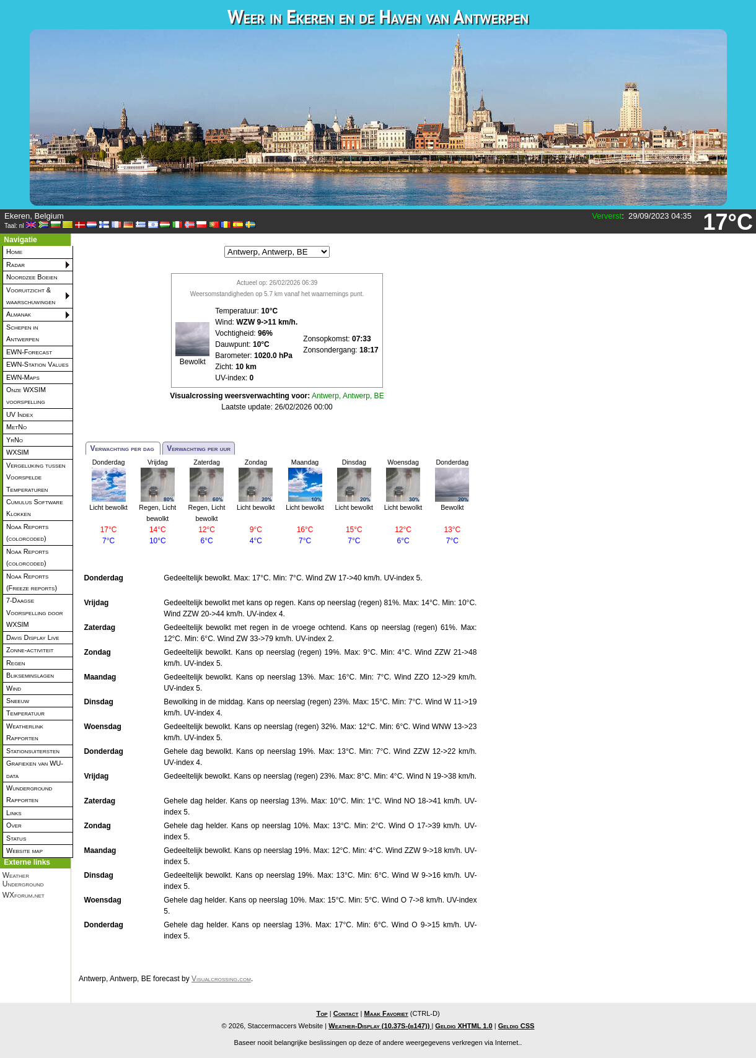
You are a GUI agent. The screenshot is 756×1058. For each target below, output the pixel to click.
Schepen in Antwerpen (22, 333)
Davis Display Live (32, 637)
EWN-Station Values (37, 364)
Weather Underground (23, 879)
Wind (13, 688)
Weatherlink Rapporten (24, 731)
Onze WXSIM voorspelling (26, 395)
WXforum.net (23, 895)
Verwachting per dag (123, 448)
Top (321, 1013)
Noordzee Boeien (31, 277)
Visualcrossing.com (221, 978)
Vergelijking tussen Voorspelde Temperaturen (36, 477)
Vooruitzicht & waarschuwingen (30, 295)
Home (14, 251)
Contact (346, 1013)
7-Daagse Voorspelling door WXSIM (34, 612)
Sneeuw (17, 700)
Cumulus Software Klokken (34, 507)
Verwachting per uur (199, 448)
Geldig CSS (516, 1026)
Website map (24, 850)
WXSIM (17, 452)
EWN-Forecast (29, 352)
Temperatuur (25, 713)
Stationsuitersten (32, 750)
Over (14, 825)
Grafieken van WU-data (34, 769)
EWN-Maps (23, 377)
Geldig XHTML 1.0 (463, 1026)
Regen (15, 663)
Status (16, 838)
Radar (15, 264)
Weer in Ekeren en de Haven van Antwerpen (378, 16)
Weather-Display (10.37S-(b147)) (379, 1026)
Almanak (18, 314)
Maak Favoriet (386, 1013)
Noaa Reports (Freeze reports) (31, 582)
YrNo (14, 440)
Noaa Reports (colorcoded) (27, 532)
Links (14, 812)
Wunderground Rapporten (29, 793)
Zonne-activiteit (29, 650)
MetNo (16, 427)
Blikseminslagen (30, 675)
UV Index (19, 414)
